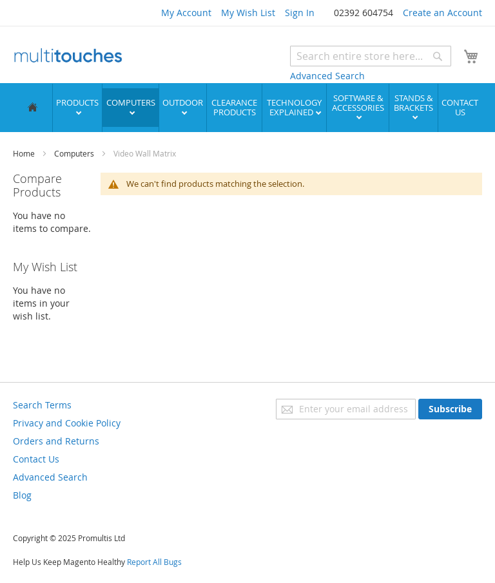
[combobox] (370, 56)
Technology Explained (294, 106)
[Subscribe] (450, 408)
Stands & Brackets (413, 102)
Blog (22, 494)
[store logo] (67, 56)
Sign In (300, 12)
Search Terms (42, 404)
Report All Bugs (154, 561)
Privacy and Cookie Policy (67, 422)
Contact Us (460, 106)
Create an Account (442, 12)
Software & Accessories (358, 102)
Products (77, 102)
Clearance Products (234, 106)
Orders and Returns (56, 440)
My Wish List (248, 12)
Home (25, 153)
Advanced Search (327, 76)
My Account (186, 12)
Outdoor (182, 102)
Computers (130, 102)
